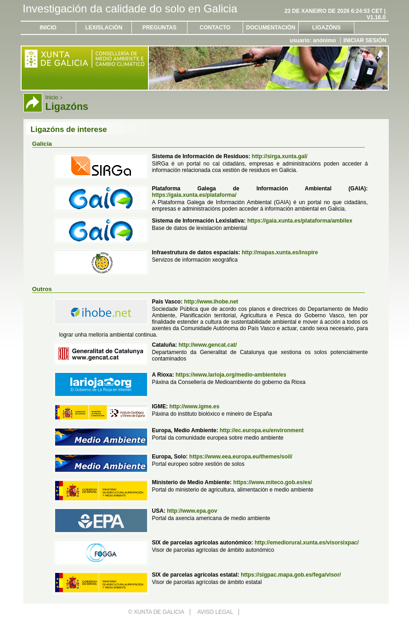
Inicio (48, 27)
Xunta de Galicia (159, 612)
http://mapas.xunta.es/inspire (280, 252)
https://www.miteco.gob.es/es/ (272, 482)
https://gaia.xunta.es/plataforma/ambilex (299, 220)
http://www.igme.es (194, 406)
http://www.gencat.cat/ (207, 345)
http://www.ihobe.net (211, 301)
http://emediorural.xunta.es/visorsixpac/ (307, 542)
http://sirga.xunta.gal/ (279, 156)
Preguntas (159, 27)
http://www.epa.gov (192, 511)
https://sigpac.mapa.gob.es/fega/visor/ (291, 575)
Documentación (270, 27)
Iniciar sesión (364, 40)
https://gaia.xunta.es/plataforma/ (194, 195)
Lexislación (103, 27)
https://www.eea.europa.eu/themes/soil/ (240, 456)
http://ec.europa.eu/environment (262, 430)
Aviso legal (215, 612)
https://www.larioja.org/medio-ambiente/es (231, 375)
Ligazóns (326, 27)
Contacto (215, 27)
